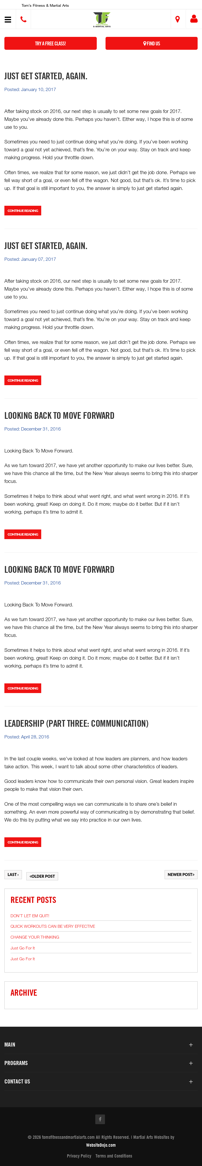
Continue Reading (23, 210)
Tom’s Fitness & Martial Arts (45, 5)
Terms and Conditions (114, 1156)
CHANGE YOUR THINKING (35, 936)
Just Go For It (23, 947)
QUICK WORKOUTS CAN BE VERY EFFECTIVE (53, 926)
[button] (101, 19)
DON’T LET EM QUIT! (30, 915)
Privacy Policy (79, 1156)
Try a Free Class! (50, 43)
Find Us (151, 43)
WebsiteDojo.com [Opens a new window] (101, 1145)
